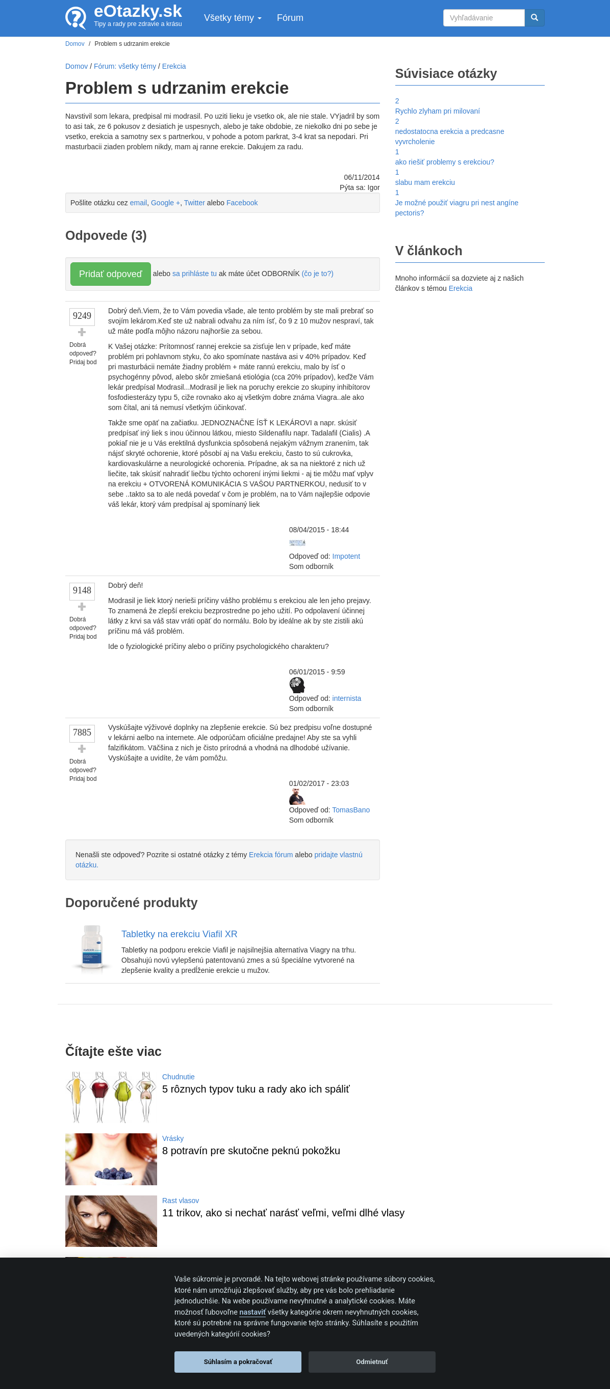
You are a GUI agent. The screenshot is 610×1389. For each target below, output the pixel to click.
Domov (76, 66)
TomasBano (351, 810)
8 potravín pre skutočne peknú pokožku (251, 1150)
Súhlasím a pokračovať (238, 1362)
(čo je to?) (318, 273)
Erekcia (461, 288)
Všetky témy (233, 18)
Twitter (194, 203)
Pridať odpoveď (110, 274)
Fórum (290, 18)
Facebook (242, 203)
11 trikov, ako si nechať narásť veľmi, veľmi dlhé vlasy (283, 1212)
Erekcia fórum (271, 855)
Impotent (346, 556)
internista (347, 698)
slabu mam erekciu (425, 182)
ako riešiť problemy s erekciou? (444, 162)
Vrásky (173, 1138)
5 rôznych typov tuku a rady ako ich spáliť (256, 1089)
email (138, 203)
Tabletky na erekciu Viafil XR (179, 934)
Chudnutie (178, 1077)
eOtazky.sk (138, 11)
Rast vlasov (180, 1200)
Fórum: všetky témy (125, 66)
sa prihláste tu (194, 273)
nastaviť (252, 1312)
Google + (165, 203)
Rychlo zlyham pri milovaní (437, 111)
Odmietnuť (372, 1362)
